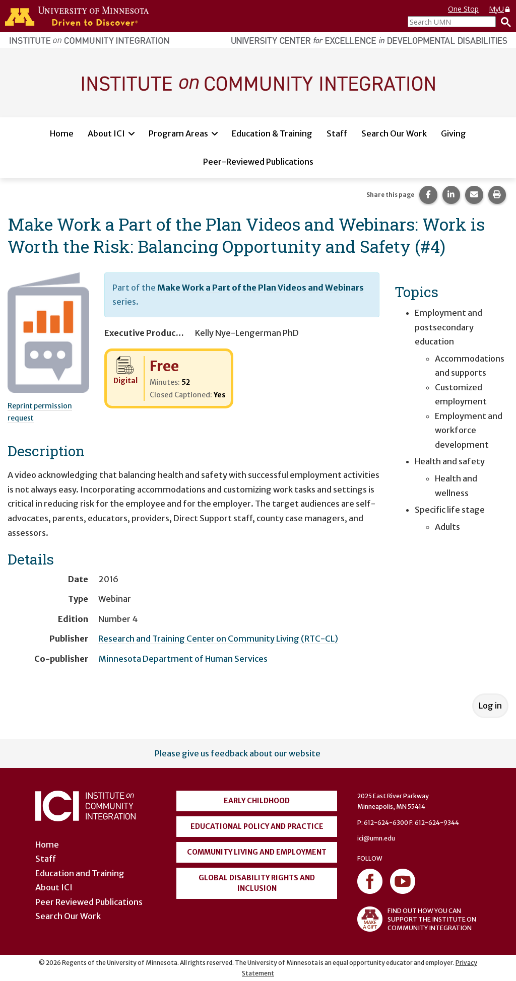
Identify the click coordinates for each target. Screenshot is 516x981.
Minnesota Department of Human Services (183, 659)
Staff (337, 133)
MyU (500, 9)
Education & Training (272, 133)
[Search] (503, 21)
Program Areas (178, 133)
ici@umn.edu (376, 838)
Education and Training (79, 873)
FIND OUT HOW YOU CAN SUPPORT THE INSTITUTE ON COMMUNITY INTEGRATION (416, 919)
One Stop (463, 9)
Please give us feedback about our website (237, 753)
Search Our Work (394, 133)
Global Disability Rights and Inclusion (257, 883)
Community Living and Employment (257, 852)
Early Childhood (257, 800)
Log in (490, 705)
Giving (453, 133)
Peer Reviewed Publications (89, 902)
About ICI (106, 133)
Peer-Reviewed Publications (258, 162)
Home (62, 133)
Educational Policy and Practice (257, 826)
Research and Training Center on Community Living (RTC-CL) (218, 639)
